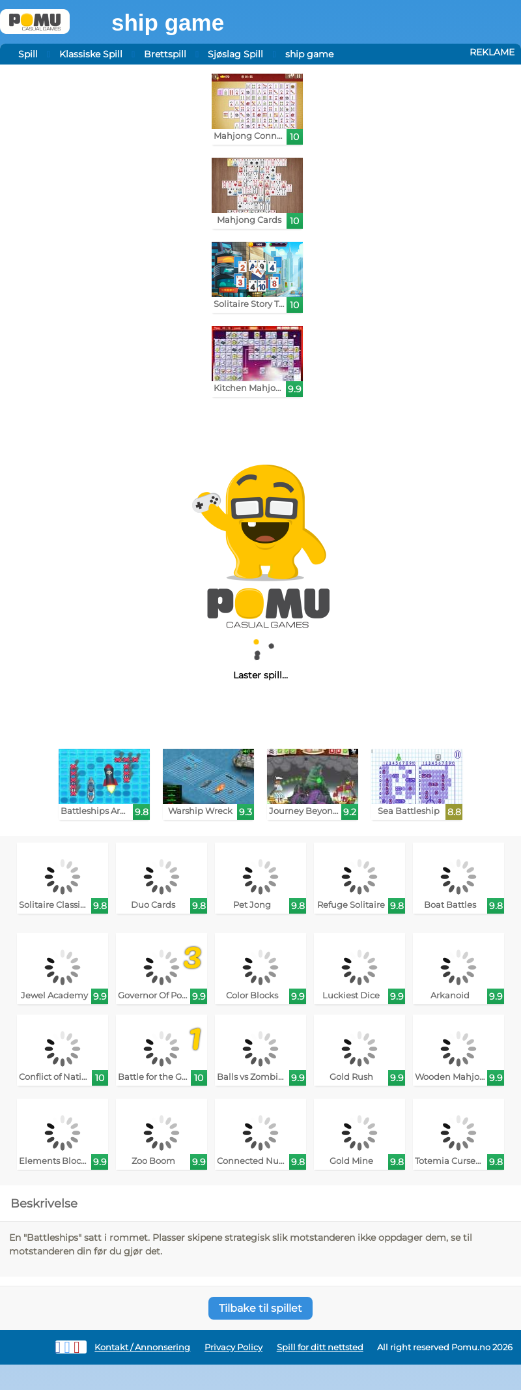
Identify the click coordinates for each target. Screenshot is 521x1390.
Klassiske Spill (90, 54)
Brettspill (165, 54)
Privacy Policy (233, 1347)
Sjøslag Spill (235, 54)
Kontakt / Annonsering (142, 1347)
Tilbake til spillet (260, 1308)
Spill (28, 54)
